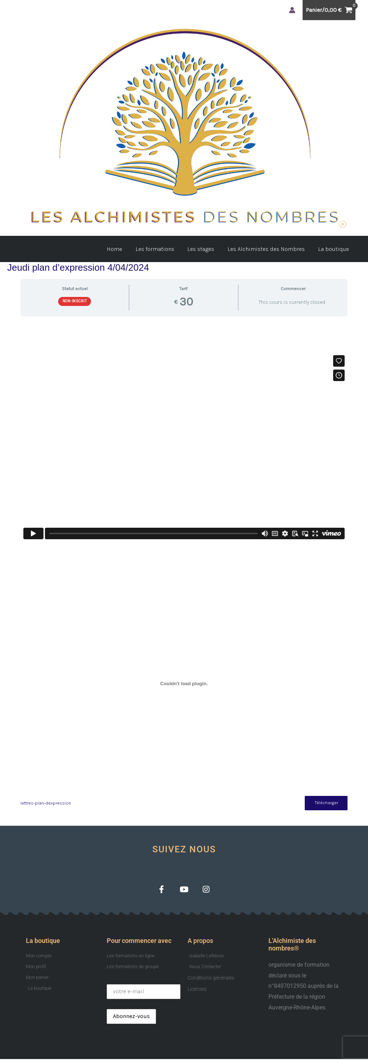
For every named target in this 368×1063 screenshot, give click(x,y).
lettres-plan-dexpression (45, 803)
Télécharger (325, 803)
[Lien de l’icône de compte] (292, 10)
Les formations (160, 249)
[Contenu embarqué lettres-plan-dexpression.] (184, 683)
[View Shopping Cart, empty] (329, 10)
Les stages (205, 249)
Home (122, 249)
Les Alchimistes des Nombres (268, 249)
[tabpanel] (184, 566)
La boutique (334, 249)
